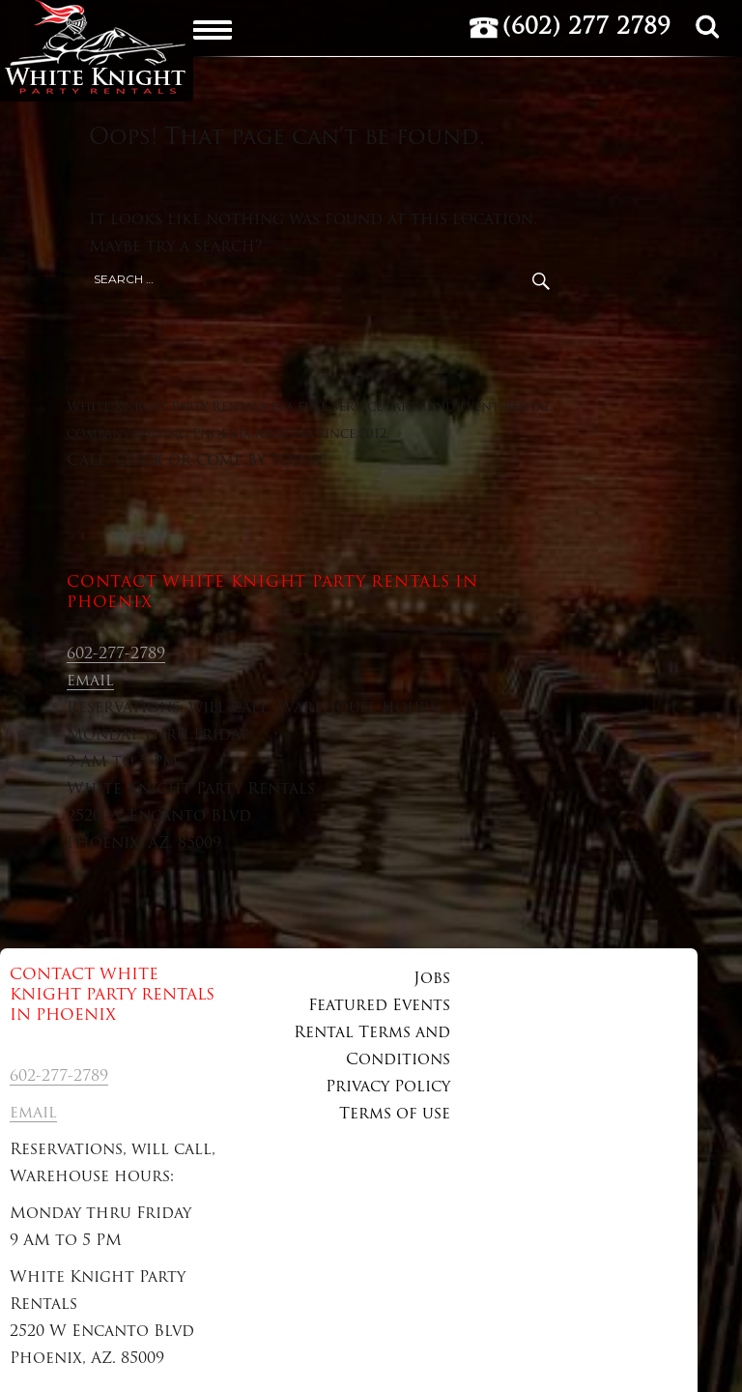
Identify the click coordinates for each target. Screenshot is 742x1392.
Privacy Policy (388, 1087)
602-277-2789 (116, 654)
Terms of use (394, 1114)
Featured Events (379, 1006)
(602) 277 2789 (586, 28)
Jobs (432, 979)
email (90, 681)
